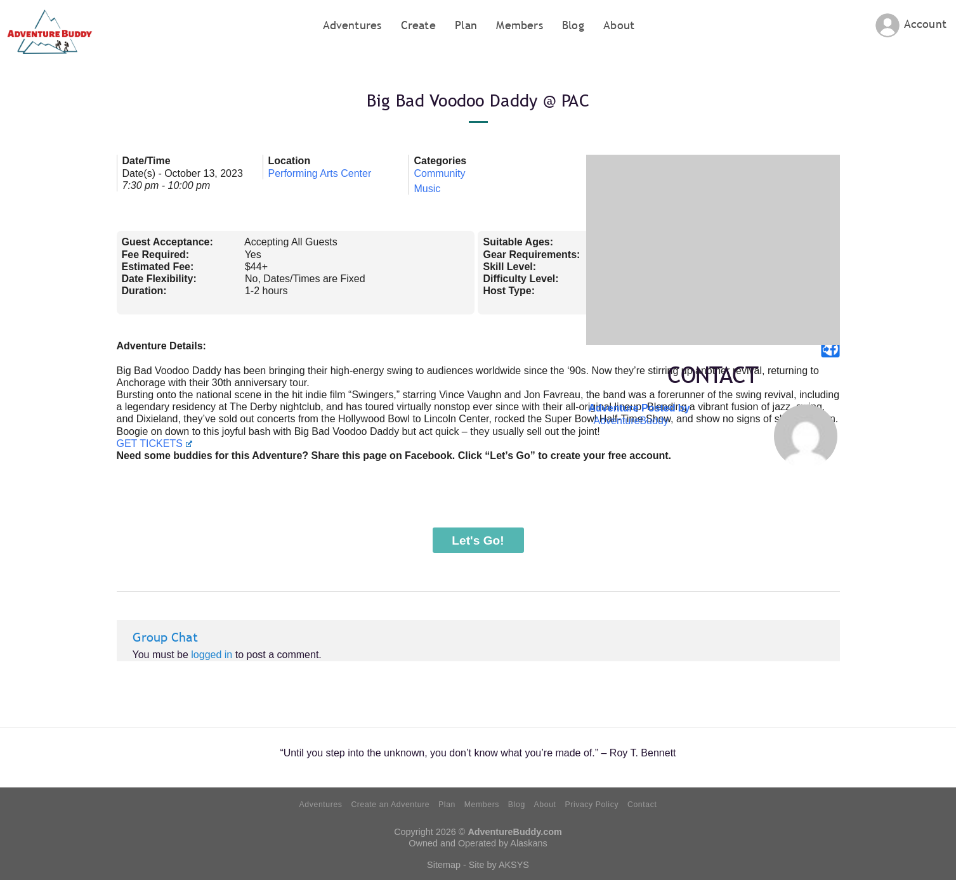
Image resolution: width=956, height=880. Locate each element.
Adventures (352, 25)
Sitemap (444, 865)
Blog (573, 25)
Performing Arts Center (320, 173)
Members (519, 25)
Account (925, 23)
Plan (466, 25)
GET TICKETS (154, 443)
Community (440, 173)
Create (418, 25)
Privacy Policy (592, 804)
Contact (642, 804)
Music (427, 188)
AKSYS (514, 865)
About (618, 25)
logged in (211, 654)
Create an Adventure (390, 804)
